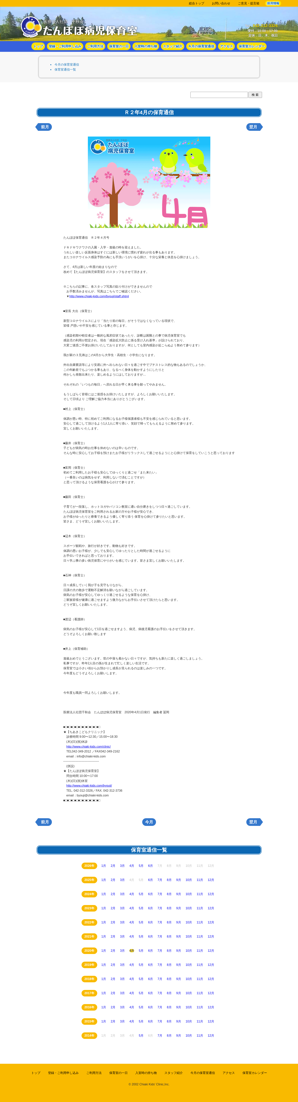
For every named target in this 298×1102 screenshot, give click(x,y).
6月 (150, 865)
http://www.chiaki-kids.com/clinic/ (88, 746)
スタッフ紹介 (172, 46)
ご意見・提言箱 (248, 3)
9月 (178, 880)
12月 (211, 880)
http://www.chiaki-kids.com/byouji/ (89, 785)
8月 (169, 880)
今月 (149, 822)
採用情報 (273, 3)
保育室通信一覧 (65, 69)
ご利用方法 (95, 46)
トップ (38, 46)
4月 (131, 865)
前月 (45, 127)
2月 (113, 865)
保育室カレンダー (252, 46)
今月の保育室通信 (201, 46)
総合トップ (196, 3)
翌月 (253, 127)
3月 (122, 865)
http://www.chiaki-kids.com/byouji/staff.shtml (99, 296)
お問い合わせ (221, 3)
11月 (200, 880)
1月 (103, 865)
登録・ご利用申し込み (65, 46)
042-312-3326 (265, 25)
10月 (189, 880)
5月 (141, 865)
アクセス (226, 46)
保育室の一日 (119, 46)
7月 (160, 880)
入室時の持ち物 (145, 46)
